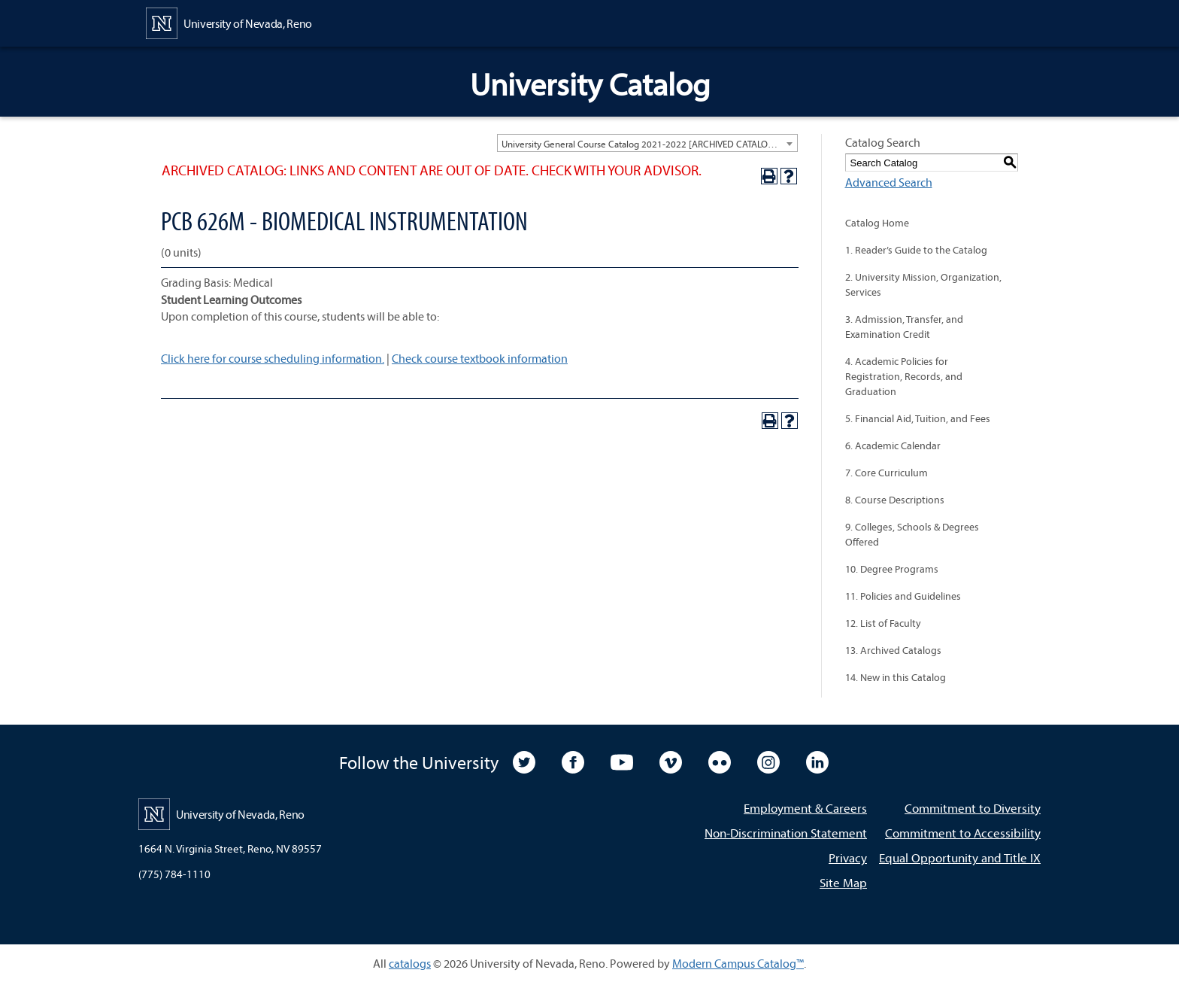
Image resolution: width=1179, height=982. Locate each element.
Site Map (843, 882)
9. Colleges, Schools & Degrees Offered (912, 534)
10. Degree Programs (891, 569)
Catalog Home (877, 223)
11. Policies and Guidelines (903, 596)
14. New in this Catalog (895, 677)
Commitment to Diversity (973, 808)
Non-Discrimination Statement (786, 833)
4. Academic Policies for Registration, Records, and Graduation (903, 376)
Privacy (848, 857)
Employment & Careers (805, 808)
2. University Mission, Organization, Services (923, 284)
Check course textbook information (480, 358)
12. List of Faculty (883, 623)
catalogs (410, 963)
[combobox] (647, 143)
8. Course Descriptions (894, 499)
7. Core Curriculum (886, 472)
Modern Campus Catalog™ (738, 963)
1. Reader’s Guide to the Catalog (916, 250)
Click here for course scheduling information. (272, 358)
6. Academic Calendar (893, 445)
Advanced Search (888, 182)
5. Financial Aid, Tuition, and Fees (917, 418)
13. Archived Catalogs (893, 650)
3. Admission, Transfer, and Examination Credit (904, 326)
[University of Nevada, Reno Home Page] (229, 21)
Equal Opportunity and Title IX (960, 857)
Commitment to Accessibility (963, 833)
